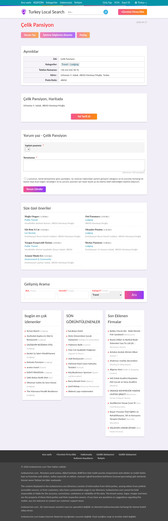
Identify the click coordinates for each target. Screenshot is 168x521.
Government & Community (38, 259)
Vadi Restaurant (80, 358)
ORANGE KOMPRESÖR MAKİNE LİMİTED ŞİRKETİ (125, 394)
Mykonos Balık (79, 344)
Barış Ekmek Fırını (80, 381)
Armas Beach (37, 330)
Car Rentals (30, 233)
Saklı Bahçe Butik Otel (40, 377)
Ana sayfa (26, 2)
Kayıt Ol (126, 2)
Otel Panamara (93, 216)
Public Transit (31, 219)
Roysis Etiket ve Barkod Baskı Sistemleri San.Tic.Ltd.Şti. (124, 343)
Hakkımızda (66, 2)
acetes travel (36, 367)
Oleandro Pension (94, 229)
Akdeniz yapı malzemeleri (80, 391)
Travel (65, 64)
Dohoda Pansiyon (39, 362)
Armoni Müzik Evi (34, 256)
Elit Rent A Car (32, 229)
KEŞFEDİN (38, 2)
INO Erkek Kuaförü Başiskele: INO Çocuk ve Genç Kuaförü (124, 382)
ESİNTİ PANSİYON (39, 372)
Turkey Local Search (46, 12)
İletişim (78, 2)
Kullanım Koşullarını (83, 458)
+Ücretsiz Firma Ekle (132, 12)
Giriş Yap (107, 2)
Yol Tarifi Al (84, 116)
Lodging (74, 64)
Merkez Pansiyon (94, 243)
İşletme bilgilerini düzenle (57, 35)
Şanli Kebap (83, 386)
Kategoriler (52, 2)
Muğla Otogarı (32, 216)
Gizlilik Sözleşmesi (105, 454)
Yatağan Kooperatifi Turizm (38, 243)
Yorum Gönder (34, 189)
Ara (134, 295)
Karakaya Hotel (75, 330)
